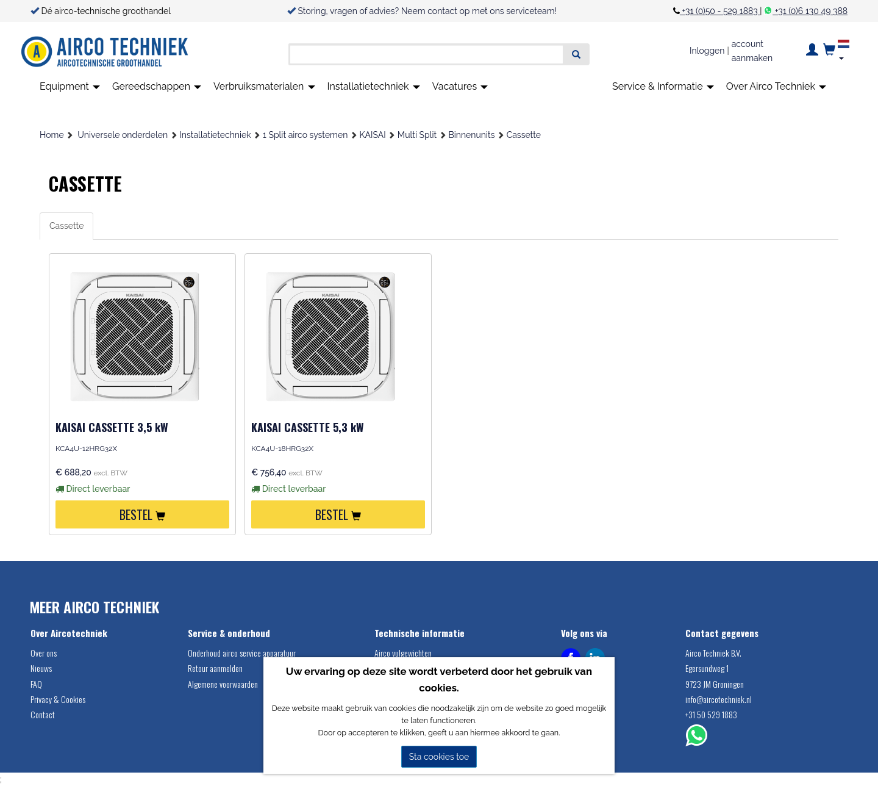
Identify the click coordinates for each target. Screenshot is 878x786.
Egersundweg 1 (707, 668)
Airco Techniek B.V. (713, 652)
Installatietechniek (373, 86)
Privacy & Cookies (57, 699)
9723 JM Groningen (714, 683)
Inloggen (707, 51)
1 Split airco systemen (305, 135)
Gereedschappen (156, 86)
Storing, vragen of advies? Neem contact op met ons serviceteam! (427, 11)
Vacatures (460, 86)
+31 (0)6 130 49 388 (810, 11)
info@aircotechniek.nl (718, 699)
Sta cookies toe (439, 757)
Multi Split (417, 135)
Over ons (43, 652)
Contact (42, 714)
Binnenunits (471, 135)
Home (52, 135)
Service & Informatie (663, 86)
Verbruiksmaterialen (264, 86)
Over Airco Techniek (776, 86)
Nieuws (41, 668)
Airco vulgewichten (403, 652)
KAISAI (373, 135)
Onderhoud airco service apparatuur (242, 652)
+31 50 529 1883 (711, 714)
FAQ (36, 683)
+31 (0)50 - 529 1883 (720, 11)
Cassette (524, 135)
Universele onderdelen (122, 135)
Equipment (70, 86)
